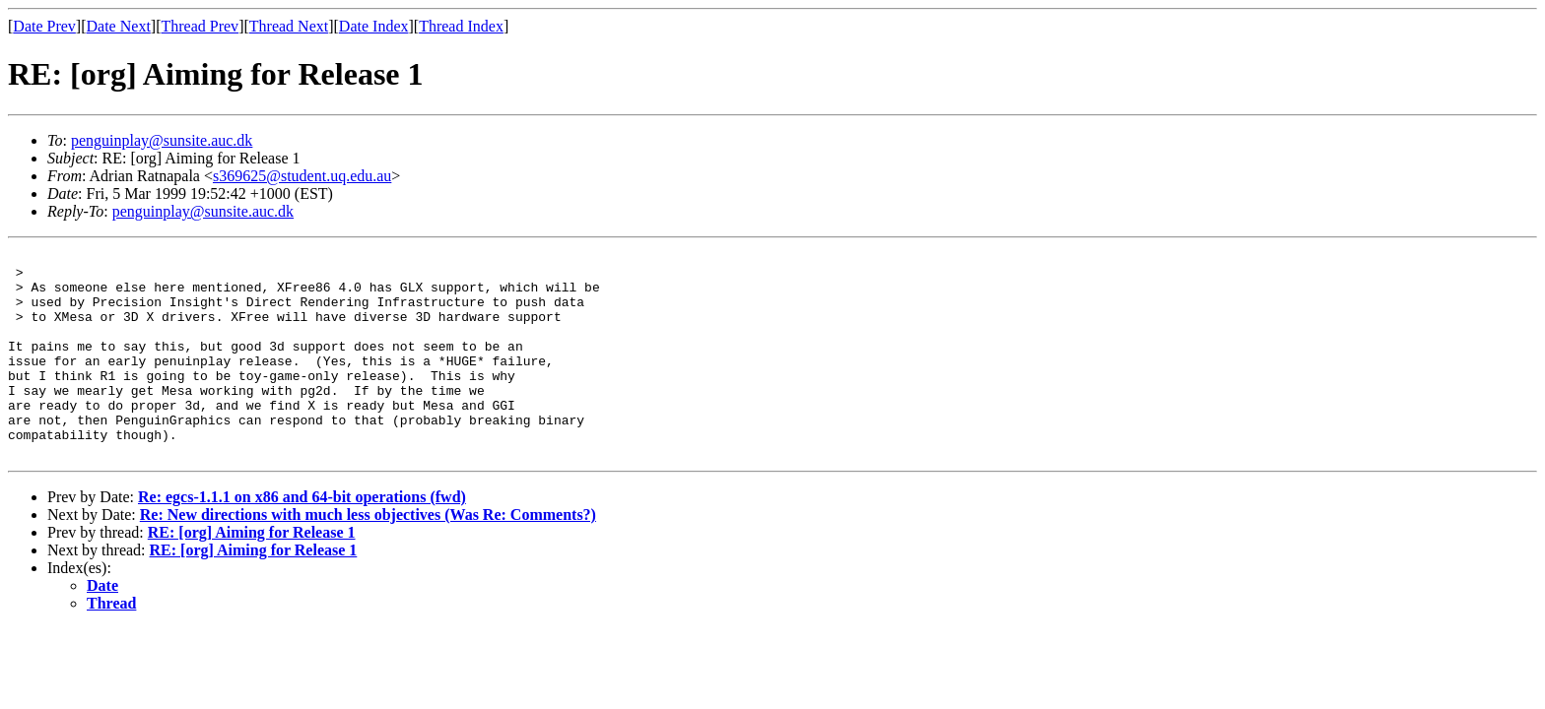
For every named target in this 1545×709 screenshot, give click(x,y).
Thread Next (288, 26)
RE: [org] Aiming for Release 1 (252, 573)
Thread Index (461, 26)
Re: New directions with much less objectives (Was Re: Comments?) (368, 556)
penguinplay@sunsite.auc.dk (161, 140)
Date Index (374, 26)
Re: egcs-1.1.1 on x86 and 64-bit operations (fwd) (302, 538)
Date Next (119, 26)
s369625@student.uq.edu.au (302, 175)
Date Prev (44, 26)
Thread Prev (199, 26)
